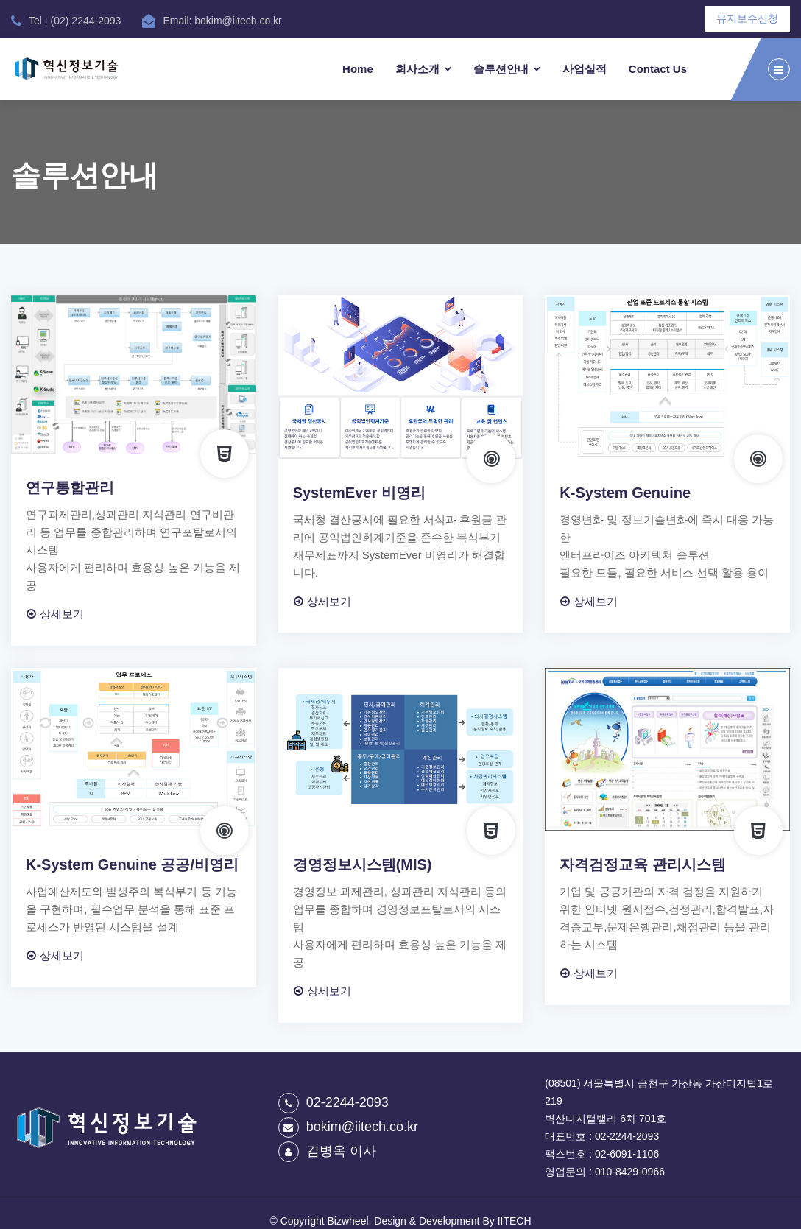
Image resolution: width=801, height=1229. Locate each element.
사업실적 (584, 69)
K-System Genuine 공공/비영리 (132, 864)
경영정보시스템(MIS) (362, 864)
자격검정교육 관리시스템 (643, 864)
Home (357, 69)
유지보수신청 (747, 18)
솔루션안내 (501, 69)
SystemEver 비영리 (359, 493)
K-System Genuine (625, 493)
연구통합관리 (70, 487)
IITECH (515, 1221)
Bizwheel (348, 1221)
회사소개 (417, 69)
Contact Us (658, 69)
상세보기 (55, 614)
